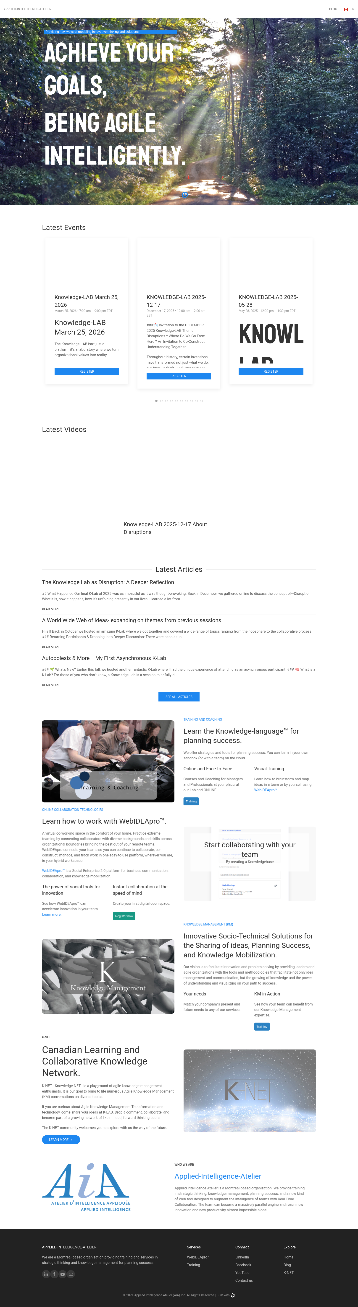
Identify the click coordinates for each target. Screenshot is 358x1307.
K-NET (289, 1273)
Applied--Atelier (27, 9)
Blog (287, 1265)
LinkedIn (242, 1257)
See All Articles (179, 697)
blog (333, 9)
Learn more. (57, 914)
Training (186, 801)
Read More (51, 609)
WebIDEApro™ (260, 790)
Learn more (61, 1140)
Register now (129, 916)
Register (87, 371)
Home (288, 1257)
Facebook (243, 1265)
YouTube (242, 1273)
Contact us (244, 1280)
